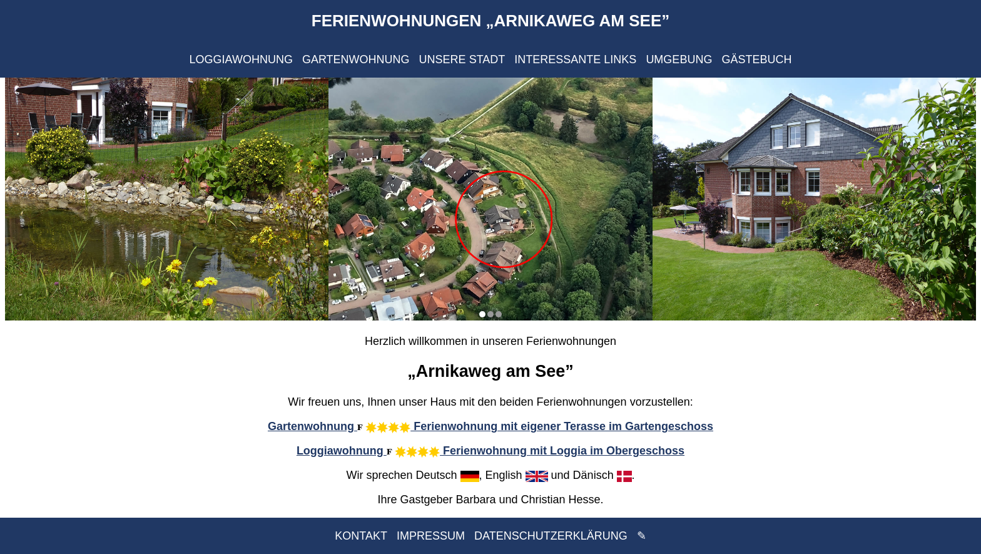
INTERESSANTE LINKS (575, 59)
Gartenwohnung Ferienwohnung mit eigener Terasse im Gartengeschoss (490, 426)
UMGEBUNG (679, 59)
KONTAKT (361, 536)
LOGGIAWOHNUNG (241, 59)
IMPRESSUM (431, 536)
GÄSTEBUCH (756, 59)
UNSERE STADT (462, 59)
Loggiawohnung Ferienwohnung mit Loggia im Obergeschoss (490, 450)
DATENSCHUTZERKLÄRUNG (551, 536)
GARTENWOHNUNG (356, 59)
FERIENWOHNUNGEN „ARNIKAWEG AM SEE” (491, 20)
